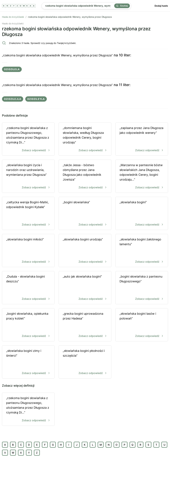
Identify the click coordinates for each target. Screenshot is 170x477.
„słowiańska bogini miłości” (28, 251)
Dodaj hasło (161, 5)
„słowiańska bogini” (142, 213)
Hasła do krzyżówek (13, 16)
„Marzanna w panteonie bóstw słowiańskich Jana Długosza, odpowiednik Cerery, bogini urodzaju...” (142, 176)
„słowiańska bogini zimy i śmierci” (28, 362)
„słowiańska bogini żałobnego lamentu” (142, 251)
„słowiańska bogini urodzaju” (85, 251)
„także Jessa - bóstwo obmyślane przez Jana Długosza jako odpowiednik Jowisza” (85, 176)
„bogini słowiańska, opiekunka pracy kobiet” (28, 325)
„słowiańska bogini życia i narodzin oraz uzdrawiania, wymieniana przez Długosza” (28, 176)
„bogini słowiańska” (85, 213)
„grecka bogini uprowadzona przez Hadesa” (85, 325)
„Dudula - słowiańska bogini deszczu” (28, 288)
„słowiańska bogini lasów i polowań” (142, 325)
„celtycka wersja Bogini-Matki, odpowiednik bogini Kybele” (28, 213)
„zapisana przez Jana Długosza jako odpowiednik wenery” (142, 139)
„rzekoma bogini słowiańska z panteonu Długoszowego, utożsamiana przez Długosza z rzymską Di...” (28, 139)
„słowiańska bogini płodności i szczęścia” (85, 362)
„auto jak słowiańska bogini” (85, 288)
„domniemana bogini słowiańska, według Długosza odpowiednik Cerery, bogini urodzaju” (85, 139)
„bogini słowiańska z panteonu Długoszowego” (142, 288)
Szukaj (122, 5)
